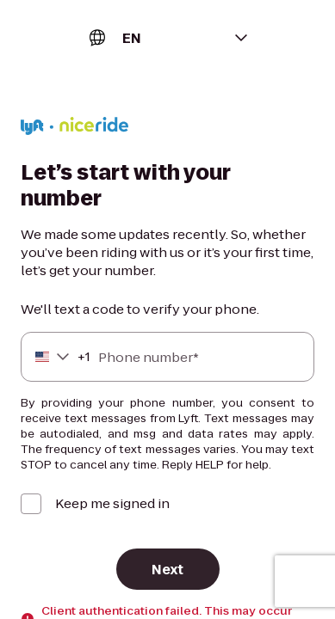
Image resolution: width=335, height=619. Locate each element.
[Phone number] (167, 357)
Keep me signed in (112, 503)
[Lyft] (74, 128)
